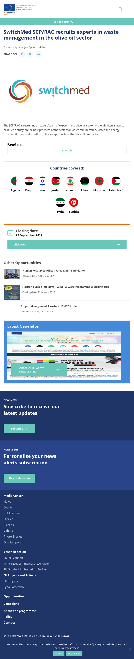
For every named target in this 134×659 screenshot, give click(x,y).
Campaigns (11, 603)
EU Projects (11, 581)
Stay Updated (17, 478)
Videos (8, 531)
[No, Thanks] (129, 649)
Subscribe (17, 428)
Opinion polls (13, 542)
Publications (12, 513)
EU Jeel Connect (13, 557)
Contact (9, 623)
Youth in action (15, 552)
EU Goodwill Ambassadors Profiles (25, 569)
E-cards (9, 525)
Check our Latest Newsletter (31, 369)
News (7, 502)
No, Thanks (74, 653)
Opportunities (14, 596)
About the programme (20, 611)
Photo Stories (13, 537)
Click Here (20, 244)
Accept (59, 653)
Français (67, 150)
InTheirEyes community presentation (27, 563)
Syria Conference (14, 587)
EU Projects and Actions (20, 575)
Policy (8, 617)
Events (8, 507)
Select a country (64, 21)
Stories (8, 519)
